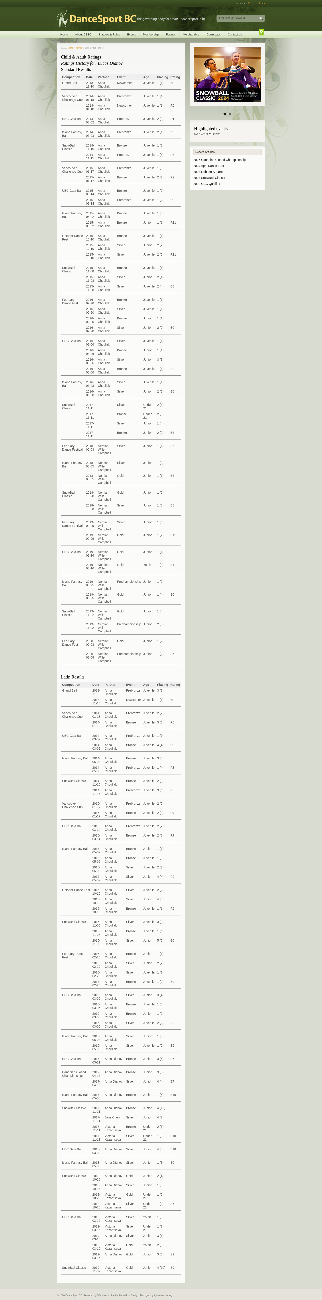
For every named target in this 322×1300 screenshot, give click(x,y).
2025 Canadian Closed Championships (220, 160)
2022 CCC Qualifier (206, 184)
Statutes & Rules (109, 34)
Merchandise (191, 34)
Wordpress (103, 1295)
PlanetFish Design (128, 1295)
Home (64, 34)
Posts (251, 3)
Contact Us (235, 34)
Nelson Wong (164, 1295)
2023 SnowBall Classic (209, 178)
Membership (151, 34)
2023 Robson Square (208, 172)
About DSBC (83, 34)
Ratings (171, 34)
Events (131, 34)
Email (262, 3)
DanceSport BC (127, 19)
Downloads (213, 34)
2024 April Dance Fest (208, 166)
